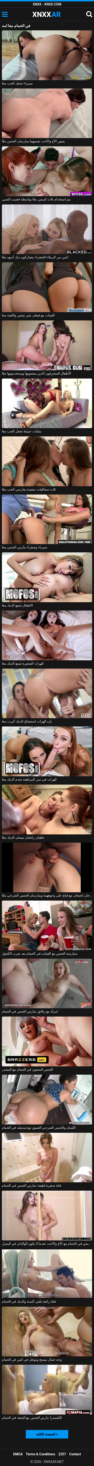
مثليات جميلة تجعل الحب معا (21, 431)
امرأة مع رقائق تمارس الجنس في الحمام (30, 1011)
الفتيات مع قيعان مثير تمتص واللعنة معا (28, 315)
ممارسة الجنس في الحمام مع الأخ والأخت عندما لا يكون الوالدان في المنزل (47, 1243)
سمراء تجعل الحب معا (17, 83)
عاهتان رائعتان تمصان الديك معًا (23, 837)
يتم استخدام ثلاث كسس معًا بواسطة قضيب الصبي (36, 199)
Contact (75, 1454)
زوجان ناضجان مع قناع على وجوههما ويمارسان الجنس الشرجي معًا (47, 895)
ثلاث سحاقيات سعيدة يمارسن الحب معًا (29, 489)
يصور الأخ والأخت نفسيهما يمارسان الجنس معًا (33, 141)
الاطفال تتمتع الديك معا (17, 605)
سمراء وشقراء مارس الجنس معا (24, 547)
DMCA (18, 1454)
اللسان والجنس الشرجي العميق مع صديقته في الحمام (39, 1127)
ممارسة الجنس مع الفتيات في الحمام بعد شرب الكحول (39, 953)
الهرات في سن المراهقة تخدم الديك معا (29, 779)
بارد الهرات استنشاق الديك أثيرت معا (27, 721)
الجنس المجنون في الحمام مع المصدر (27, 1069)
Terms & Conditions (40, 1454)
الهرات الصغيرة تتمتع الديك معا (23, 663)
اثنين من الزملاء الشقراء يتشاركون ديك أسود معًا (35, 257)
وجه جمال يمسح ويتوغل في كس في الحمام (32, 1359)
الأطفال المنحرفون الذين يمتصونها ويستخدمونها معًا (36, 373)
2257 (62, 1454)
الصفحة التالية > (47, 1434)
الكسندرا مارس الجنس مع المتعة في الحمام (32, 1418)
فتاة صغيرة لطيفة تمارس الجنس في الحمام (31, 1185)
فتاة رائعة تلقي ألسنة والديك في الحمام (29, 1301)
